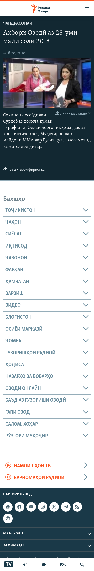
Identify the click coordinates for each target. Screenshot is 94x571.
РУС (63, 565)
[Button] (24, 170)
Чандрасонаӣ (17, 23)
